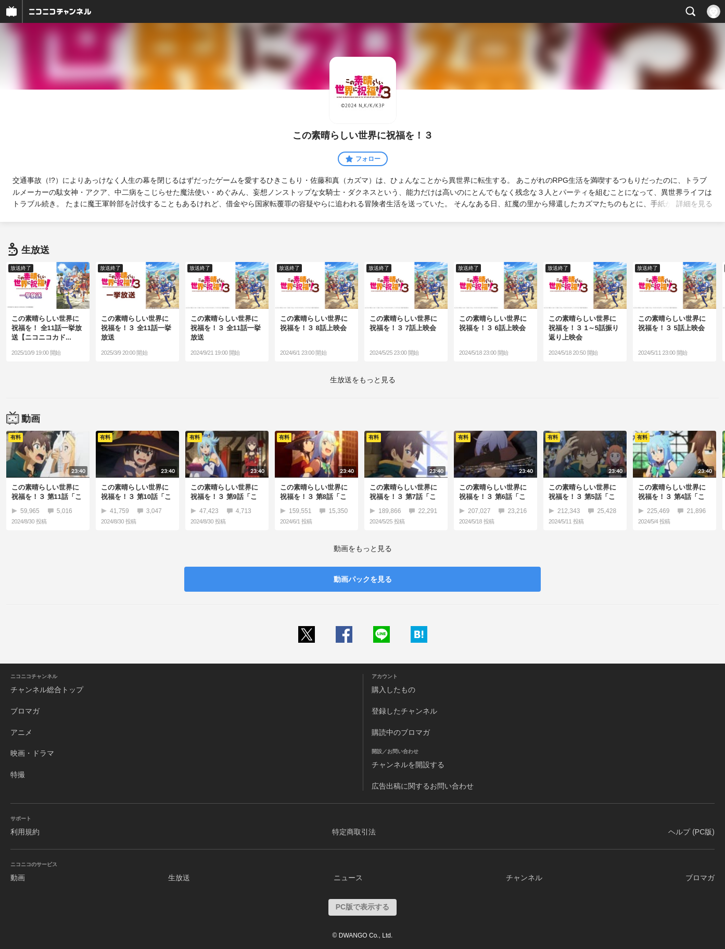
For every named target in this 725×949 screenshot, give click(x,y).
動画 (17, 877)
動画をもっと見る (363, 548)
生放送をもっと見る (363, 380)
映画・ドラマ (32, 753)
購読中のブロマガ (401, 732)
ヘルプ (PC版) (691, 832)
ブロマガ (25, 711)
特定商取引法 (354, 832)
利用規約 (25, 832)
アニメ (21, 732)
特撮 (17, 774)
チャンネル (524, 877)
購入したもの (393, 689)
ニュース (348, 877)
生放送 (179, 877)
